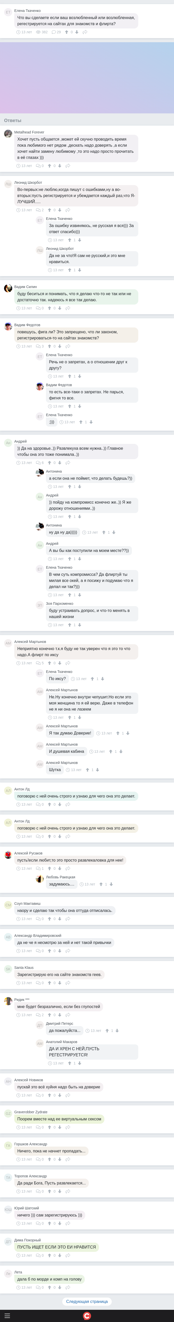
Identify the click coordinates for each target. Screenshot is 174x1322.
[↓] (76, 32)
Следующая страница (87, 1301)
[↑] (67, 32)
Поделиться (85, 31)
